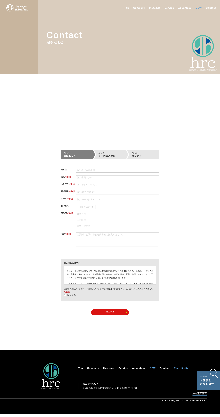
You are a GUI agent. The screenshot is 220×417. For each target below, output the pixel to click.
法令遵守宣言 (199, 396)
